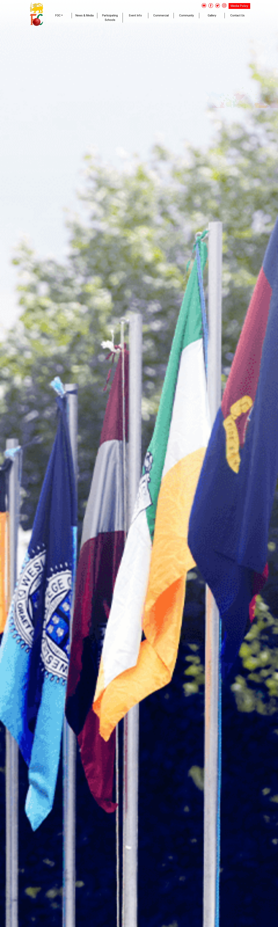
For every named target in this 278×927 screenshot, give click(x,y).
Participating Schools (110, 18)
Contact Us (237, 15)
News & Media (84, 15)
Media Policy (239, 6)
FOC (58, 15)
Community (186, 15)
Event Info (135, 15)
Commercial (161, 15)
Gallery (212, 15)
